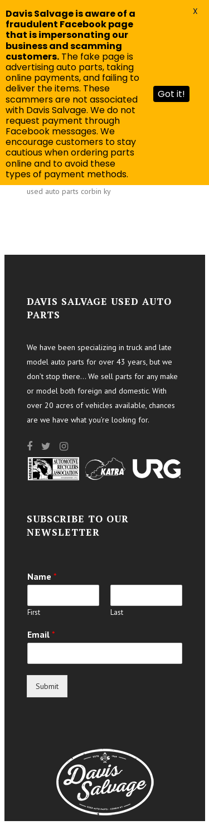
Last (116, 612)
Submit (47, 686)
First (33, 612)
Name (42, 576)
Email (41, 634)
